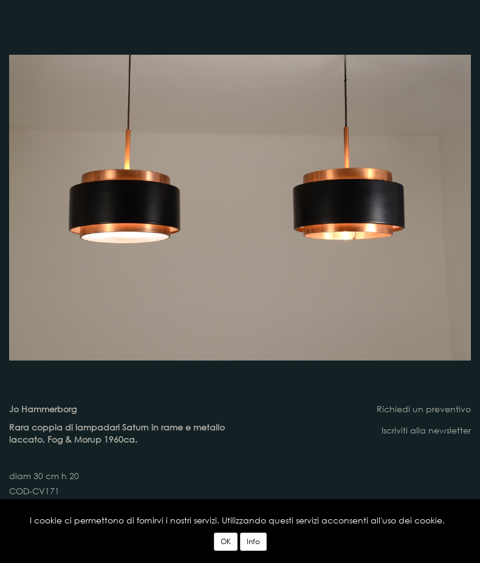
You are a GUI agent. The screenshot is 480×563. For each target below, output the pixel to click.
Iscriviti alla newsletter (426, 430)
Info (253, 541)
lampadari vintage (186, 24)
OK (226, 541)
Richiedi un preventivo (424, 409)
